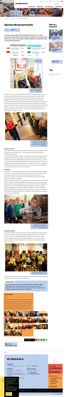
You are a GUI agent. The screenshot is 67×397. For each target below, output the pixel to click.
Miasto (18, 18)
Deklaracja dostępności (58, 390)
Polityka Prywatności (45, 390)
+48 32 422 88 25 (54, 372)
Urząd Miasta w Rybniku (56, 378)
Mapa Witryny (51, 390)
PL (62, 1)
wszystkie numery (53, 386)
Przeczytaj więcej (9, 380)
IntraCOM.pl (60, 393)
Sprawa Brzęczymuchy (55, 73)
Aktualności (13, 18)
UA (60, 1)
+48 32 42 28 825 (32, 372)
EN (57, 1)
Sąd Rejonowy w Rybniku (55, 72)
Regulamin (39, 390)
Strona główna (7, 18)
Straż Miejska (53, 379)
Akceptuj (9, 394)
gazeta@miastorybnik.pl (35, 373)
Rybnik (50, 72)
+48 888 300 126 (56, 368)
